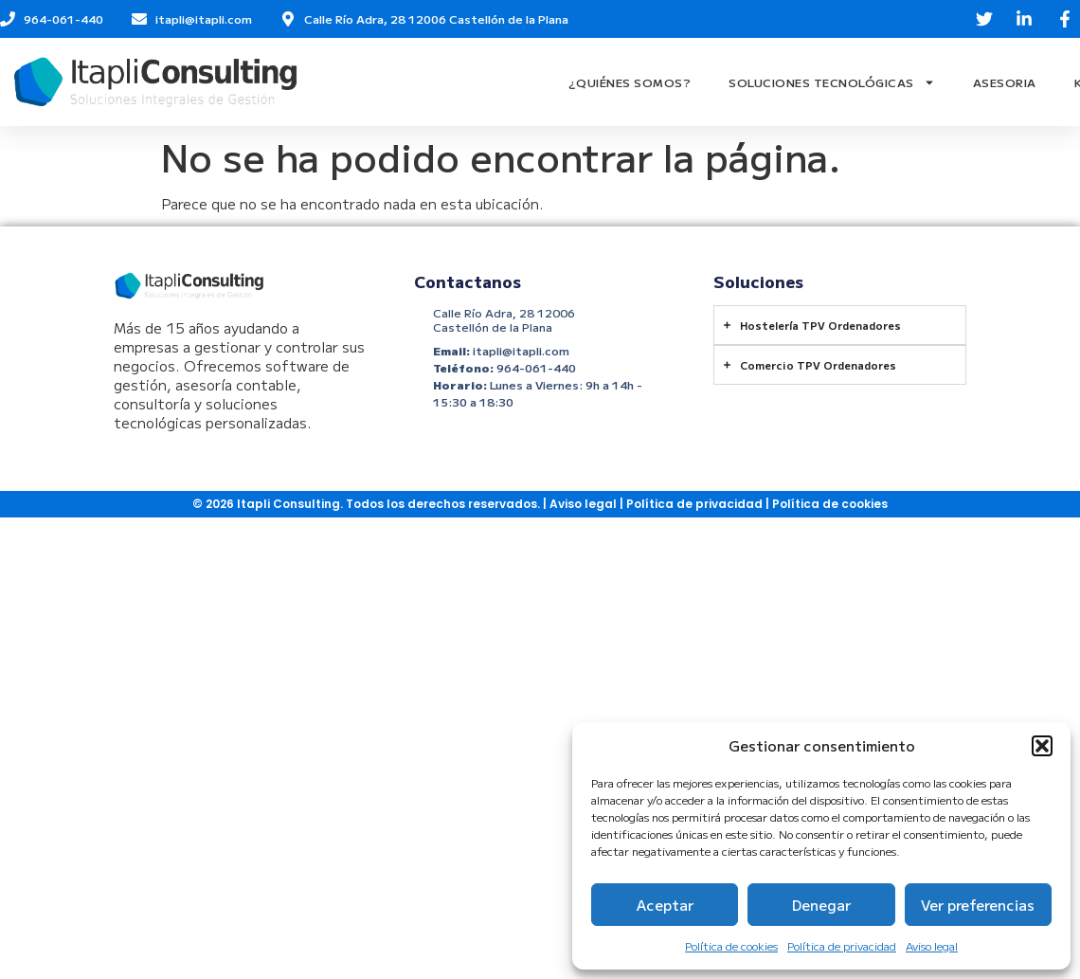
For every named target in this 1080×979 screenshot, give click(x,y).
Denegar (821, 905)
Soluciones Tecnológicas (832, 82)
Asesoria (1004, 82)
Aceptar (665, 905)
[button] (1042, 745)
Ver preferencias (978, 905)
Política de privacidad (841, 945)
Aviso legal (932, 945)
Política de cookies (731, 945)
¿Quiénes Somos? (630, 82)
